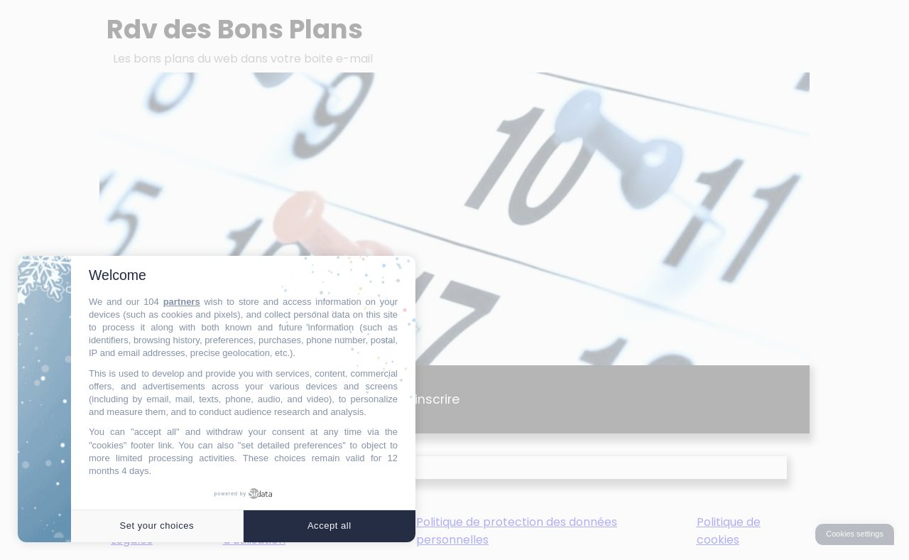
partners (181, 301)
